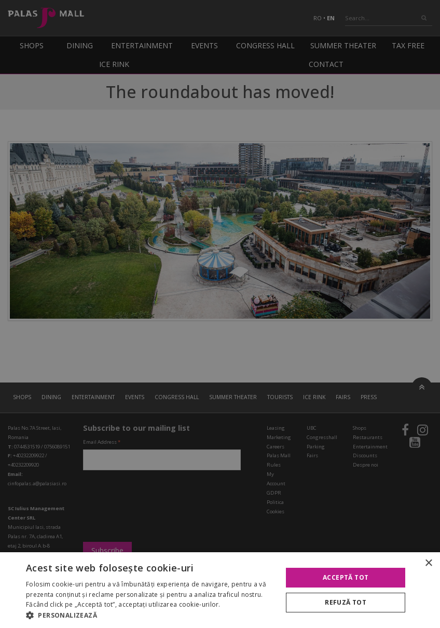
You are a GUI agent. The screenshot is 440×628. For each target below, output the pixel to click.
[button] (150, 615)
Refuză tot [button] (345, 602)
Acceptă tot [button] (345, 577)
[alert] (220, 314)
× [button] (428, 563)
